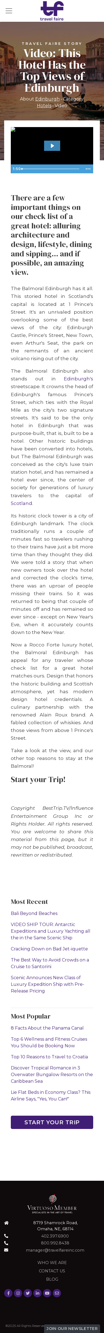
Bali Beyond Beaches (34, 913)
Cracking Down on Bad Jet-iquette (49, 949)
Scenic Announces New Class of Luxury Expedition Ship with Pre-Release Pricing (47, 984)
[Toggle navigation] (8, 11)
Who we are (52, 1262)
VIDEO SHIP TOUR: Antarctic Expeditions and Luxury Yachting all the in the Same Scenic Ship (50, 931)
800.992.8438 (55, 1243)
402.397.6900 (55, 1236)
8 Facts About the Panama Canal (47, 1028)
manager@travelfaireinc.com (55, 1250)
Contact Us (52, 1270)
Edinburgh (47, 99)
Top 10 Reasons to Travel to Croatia (49, 1056)
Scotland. (22, 503)
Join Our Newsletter (72, 1328)
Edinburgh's (78, 378)
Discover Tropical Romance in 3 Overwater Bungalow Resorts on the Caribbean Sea (52, 1074)
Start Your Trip (52, 1122)
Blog (52, 1279)
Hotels (44, 105)
